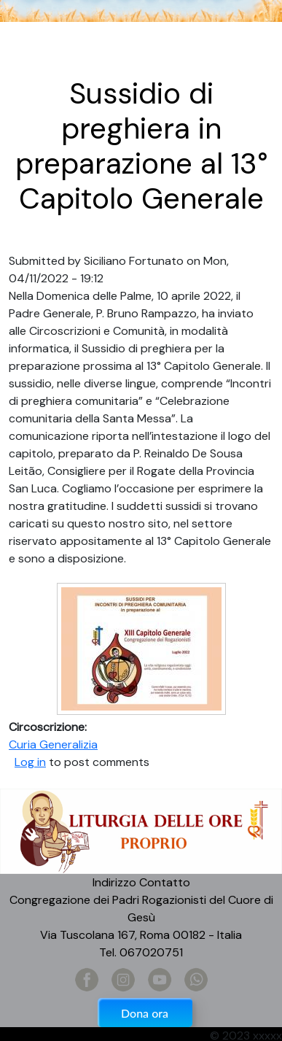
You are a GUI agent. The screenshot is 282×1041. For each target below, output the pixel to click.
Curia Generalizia (53, 744)
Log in (30, 762)
